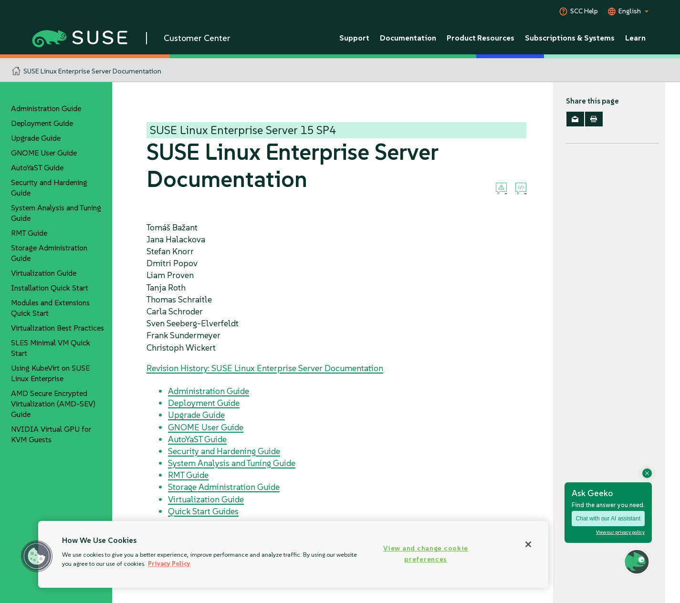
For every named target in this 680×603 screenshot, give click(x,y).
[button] (36, 556)
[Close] (528, 544)
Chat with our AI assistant (608, 518)
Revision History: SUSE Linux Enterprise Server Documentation (264, 368)
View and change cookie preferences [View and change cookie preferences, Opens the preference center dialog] (425, 553)
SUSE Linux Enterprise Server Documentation (92, 71)
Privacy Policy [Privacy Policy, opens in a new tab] (169, 564)
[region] (293, 554)
